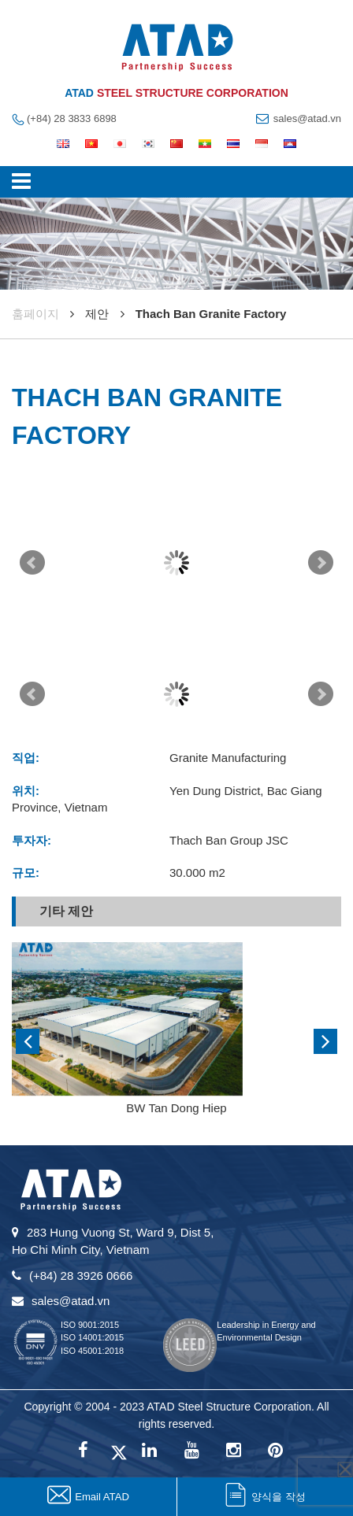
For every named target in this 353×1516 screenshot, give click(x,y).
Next (320, 562)
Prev (32, 562)
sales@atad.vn (307, 118)
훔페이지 (35, 313)
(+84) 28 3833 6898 (72, 118)
